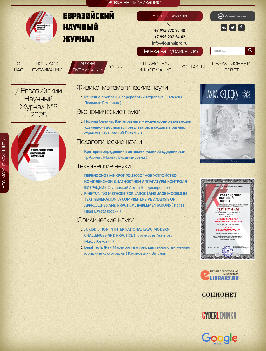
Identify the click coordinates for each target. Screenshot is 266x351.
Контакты (193, 67)
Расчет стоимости (170, 16)
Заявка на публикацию (170, 51)
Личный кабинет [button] (233, 16)
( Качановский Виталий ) (137, 127)
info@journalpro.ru (170, 43)
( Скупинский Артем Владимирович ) (135, 181)
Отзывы (119, 67)
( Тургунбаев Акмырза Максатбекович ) (128, 235)
